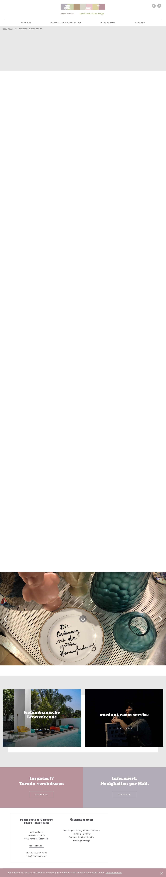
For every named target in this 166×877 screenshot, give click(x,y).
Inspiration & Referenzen (65, 22)
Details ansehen (114, 872)
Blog (11, 29)
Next (160, 619)
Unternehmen (108, 22)
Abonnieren (124, 795)
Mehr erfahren (42, 729)
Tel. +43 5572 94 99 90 (36, 853)
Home (5, 29)
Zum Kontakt (41, 795)
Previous (5, 619)
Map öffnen (36, 846)
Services (26, 22)
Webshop (140, 22)
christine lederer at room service (28, 29)
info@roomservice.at (36, 856)
